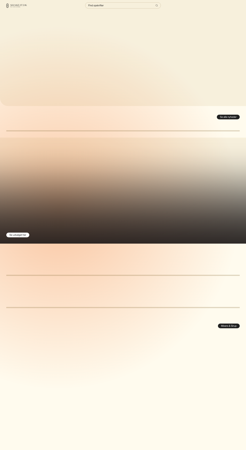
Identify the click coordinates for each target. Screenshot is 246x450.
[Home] (18, 5)
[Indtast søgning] (123, 5)
